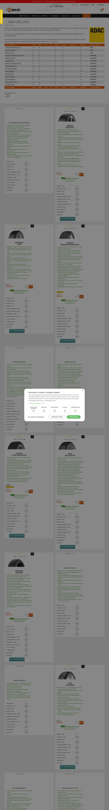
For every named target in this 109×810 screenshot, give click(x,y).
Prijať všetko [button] (74, 417)
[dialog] (54, 405)
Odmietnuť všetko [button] (57, 417)
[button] (54, 403)
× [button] (82, 390)
